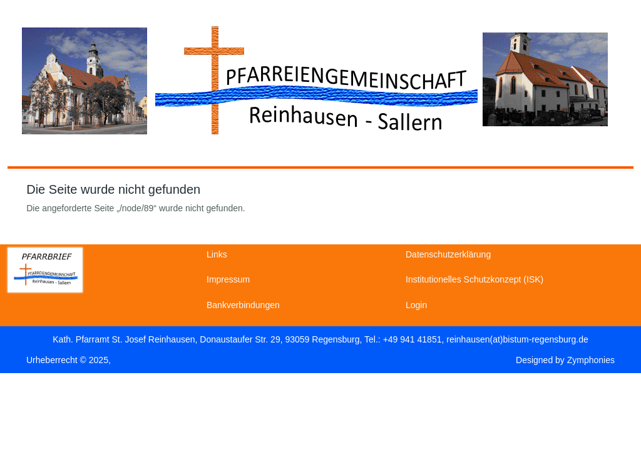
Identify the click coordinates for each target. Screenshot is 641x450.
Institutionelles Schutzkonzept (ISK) (474, 279)
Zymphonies (591, 360)
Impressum (228, 279)
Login (416, 305)
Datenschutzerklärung (448, 254)
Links (217, 254)
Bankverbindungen (243, 305)
